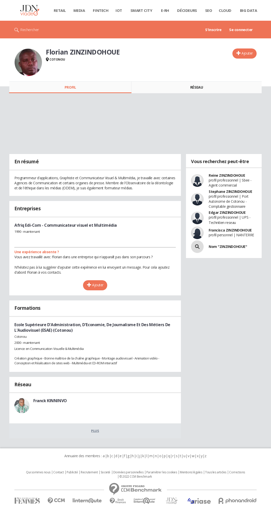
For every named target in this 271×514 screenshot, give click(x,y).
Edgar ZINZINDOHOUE (227, 212)
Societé (105, 472)
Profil (70, 87)
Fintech (100, 10)
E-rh (165, 10)
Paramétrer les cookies (161, 472)
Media (79, 10)
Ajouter (247, 53)
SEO (208, 10)
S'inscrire (213, 29)
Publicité (72, 472)
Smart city (141, 10)
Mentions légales (191, 472)
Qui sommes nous (38, 472)
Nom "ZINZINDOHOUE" (228, 246)
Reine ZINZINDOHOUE (227, 175)
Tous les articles (215, 472)
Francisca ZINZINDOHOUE (230, 230)
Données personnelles (128, 472)
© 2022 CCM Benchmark (135, 476)
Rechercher (29, 29)
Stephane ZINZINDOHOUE (230, 191)
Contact (58, 472)
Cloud (225, 10)
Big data (248, 10)
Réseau (196, 87)
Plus (95, 430)
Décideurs (187, 10)
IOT (119, 10)
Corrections (237, 472)
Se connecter (241, 29)
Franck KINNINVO (50, 400)
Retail (60, 10)
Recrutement (89, 472)
